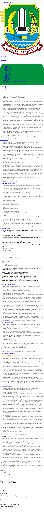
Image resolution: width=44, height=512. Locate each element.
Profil (4, 64)
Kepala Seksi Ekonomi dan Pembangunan (7, 284)
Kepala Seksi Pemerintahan (5, 228)
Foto (6, 83)
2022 (12, 506)
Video (6, 84)
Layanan (4, 77)
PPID (4, 80)
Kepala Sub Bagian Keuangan (5, 436)
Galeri (4, 82)
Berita (4, 72)
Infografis (6, 75)
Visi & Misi (7, 65)
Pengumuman (7, 76)
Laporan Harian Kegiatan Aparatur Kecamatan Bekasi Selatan (16, 81)
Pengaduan (7, 79)
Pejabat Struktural (8, 69)
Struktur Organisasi (8, 67)
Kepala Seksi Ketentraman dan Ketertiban (7, 183)
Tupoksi (6, 68)
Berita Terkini (7, 73)
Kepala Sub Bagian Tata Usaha (6, 386)
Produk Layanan (8, 78)
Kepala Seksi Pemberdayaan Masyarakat (7, 353)
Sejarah (6, 66)
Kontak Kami (7, 71)
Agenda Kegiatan (8, 74)
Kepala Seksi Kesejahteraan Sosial (6, 322)
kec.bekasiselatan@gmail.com (8, 2)
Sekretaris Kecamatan (4, 140)
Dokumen (6, 70)
